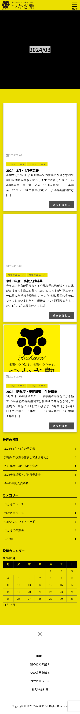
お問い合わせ (40, 689)
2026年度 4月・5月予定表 (21, 466)
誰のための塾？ (40, 664)
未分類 (8, 538)
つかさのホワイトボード (19, 521)
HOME (40, 656)
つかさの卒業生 (14, 530)
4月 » (14, 604)
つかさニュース (14, 504)
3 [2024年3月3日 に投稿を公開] (72, 571)
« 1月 (6, 604)
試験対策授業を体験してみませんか (26, 457)
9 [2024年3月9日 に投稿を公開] (61, 578)
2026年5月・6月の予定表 (19, 448)
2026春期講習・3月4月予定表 (22, 474)
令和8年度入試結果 (16, 483)
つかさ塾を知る (40, 672)
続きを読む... (61, 205)
